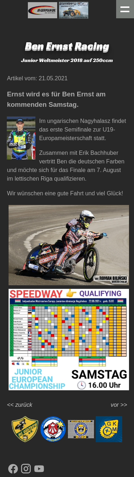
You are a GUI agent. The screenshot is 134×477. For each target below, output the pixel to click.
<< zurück (19, 404)
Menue (125, 9)
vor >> (119, 404)
